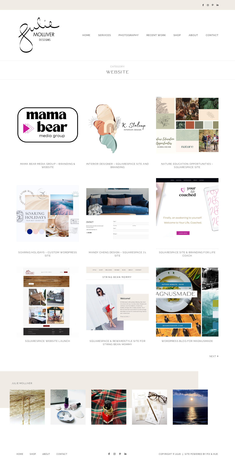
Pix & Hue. (212, 454)
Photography (129, 35)
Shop (177, 35)
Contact (212, 35)
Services (104, 35)
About (193, 35)
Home (86, 35)
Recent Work (156, 35)
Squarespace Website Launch (47, 341)
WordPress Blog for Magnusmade (187, 341)
